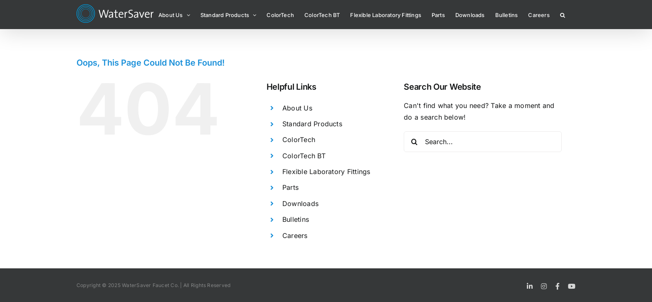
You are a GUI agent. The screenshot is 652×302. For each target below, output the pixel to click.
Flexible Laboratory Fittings (326, 171)
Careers (295, 235)
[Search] (414, 141)
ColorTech (298, 139)
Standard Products (312, 124)
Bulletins (295, 219)
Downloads (300, 203)
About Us (297, 108)
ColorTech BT (304, 156)
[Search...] (483, 141)
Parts (290, 187)
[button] (562, 14)
